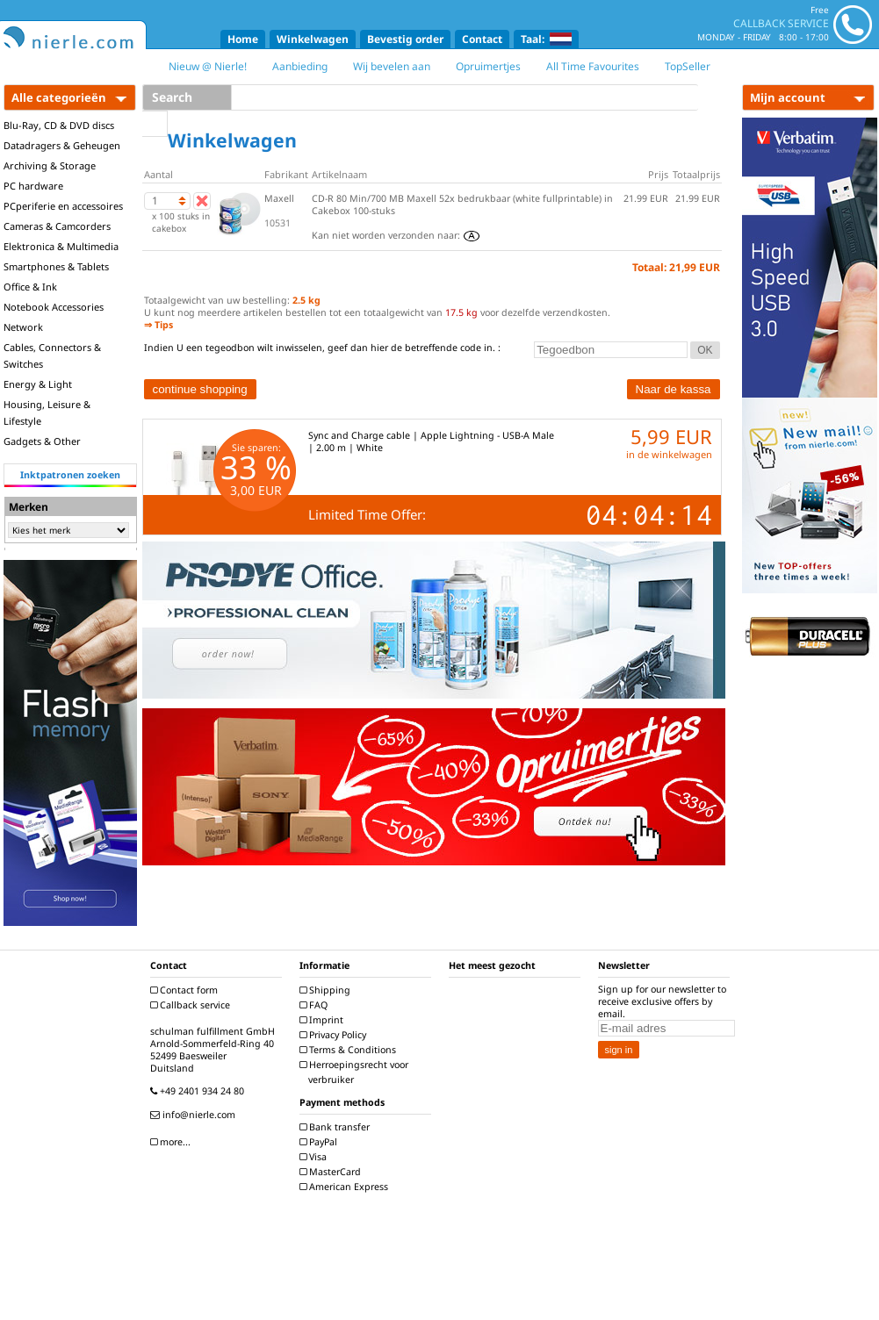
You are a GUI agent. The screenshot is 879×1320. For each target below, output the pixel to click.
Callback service (192, 1005)
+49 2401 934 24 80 (199, 1091)
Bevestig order (405, 39)
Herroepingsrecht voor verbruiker (356, 1072)
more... (173, 1142)
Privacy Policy (335, 1035)
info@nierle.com (195, 1114)
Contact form (186, 990)
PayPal (320, 1142)
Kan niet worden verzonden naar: (395, 235)
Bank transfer (337, 1127)
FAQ (316, 1005)
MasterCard (332, 1172)
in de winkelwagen (669, 454)
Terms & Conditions (350, 1050)
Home (242, 39)
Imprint (323, 1020)
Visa (315, 1157)
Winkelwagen (313, 39)
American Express (346, 1186)
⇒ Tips (158, 325)
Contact (482, 39)
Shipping (327, 990)
